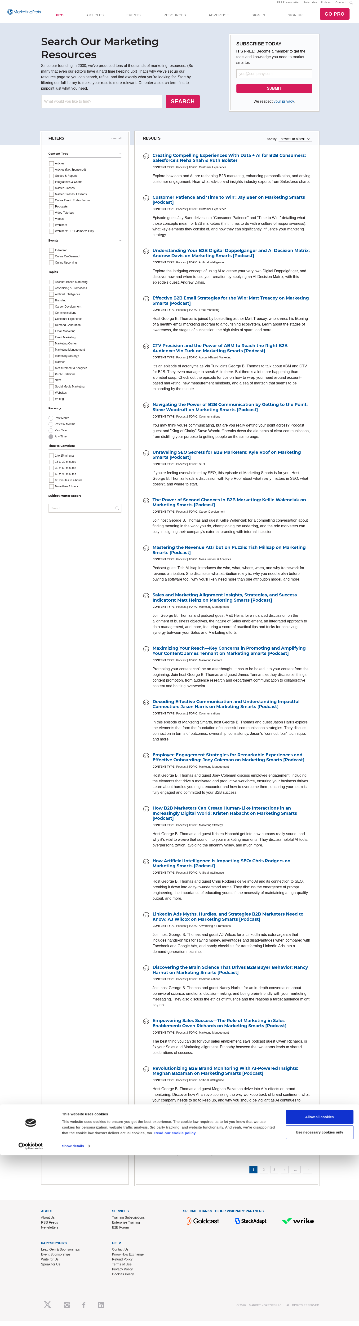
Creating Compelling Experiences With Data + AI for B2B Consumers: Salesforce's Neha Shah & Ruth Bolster (229, 163)
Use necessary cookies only (319, 1303)
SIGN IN (258, 18)
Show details (73, 1317)
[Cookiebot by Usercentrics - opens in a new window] (30, 1316)
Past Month (62, 423)
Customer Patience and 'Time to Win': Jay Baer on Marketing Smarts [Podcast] (229, 205)
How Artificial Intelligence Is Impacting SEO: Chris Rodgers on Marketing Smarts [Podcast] (222, 868)
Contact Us (120, 1255)
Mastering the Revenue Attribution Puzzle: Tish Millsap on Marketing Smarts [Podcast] (229, 555)
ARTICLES (95, 18)
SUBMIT (274, 94)
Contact (341, 5)
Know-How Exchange (128, 1260)
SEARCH (183, 106)
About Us (48, 1223)
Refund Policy (122, 1265)
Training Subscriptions (128, 1223)
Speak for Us (50, 1270)
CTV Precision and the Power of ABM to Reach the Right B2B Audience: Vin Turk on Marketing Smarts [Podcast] (220, 353)
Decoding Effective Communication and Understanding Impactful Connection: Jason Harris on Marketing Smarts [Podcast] (226, 709)
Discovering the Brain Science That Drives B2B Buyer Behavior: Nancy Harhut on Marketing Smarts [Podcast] (230, 975)
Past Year (61, 435)
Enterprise (310, 5)
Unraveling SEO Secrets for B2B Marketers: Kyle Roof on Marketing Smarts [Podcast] (227, 460)
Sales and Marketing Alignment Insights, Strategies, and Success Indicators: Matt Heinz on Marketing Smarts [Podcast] (225, 603)
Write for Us (50, 1265)
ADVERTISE (219, 18)
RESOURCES (175, 18)
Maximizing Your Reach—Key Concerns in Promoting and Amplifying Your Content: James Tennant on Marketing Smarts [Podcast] (229, 656)
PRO (59, 18)
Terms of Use (122, 1270)
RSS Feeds (49, 1227)
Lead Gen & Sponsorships (60, 1255)
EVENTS (134, 18)
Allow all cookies (319, 1288)
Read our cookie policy (175, 1304)
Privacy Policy (122, 1275)
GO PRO (335, 16)
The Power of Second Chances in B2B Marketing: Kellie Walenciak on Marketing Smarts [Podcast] (229, 507)
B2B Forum (120, 1232)
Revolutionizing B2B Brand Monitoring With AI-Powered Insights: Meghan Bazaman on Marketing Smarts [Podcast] (225, 1076)
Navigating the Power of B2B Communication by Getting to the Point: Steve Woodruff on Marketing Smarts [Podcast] (230, 412)
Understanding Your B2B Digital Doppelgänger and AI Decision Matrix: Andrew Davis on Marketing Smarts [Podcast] (231, 258)
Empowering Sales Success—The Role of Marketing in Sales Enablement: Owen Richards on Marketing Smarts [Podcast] (220, 1028)
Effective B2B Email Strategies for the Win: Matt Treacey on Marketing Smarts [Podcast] (231, 306)
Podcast (326, 5)
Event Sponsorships (56, 1260)
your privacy (284, 107)
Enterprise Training (126, 1227)
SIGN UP (295, 18)
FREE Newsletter (288, 5)
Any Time (61, 442)
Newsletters (49, 1232)
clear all (116, 143)
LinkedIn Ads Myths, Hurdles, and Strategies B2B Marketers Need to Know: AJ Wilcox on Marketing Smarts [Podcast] (228, 922)
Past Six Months (65, 429)
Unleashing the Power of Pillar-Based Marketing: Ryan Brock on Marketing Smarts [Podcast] (224, 1129)
